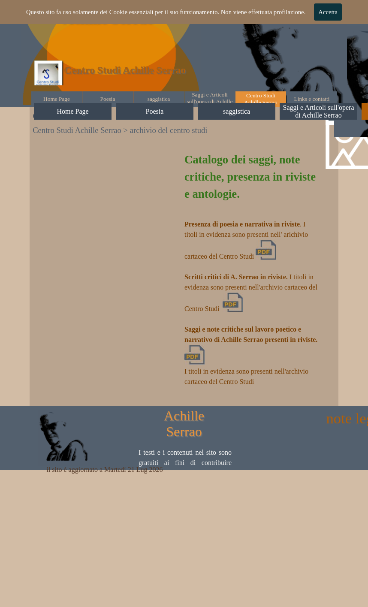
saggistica (159, 99)
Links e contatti (312, 99)
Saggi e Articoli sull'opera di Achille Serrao (210, 101)
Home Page (56, 99)
